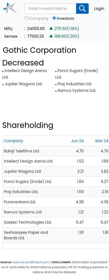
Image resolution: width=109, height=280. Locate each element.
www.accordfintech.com (31, 262)
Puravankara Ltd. (20, 202)
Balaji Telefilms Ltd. (22, 151)
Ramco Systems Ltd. (77, 90)
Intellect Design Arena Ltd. (28, 161)
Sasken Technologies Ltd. (28, 222)
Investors (65, 19)
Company (38, 19)
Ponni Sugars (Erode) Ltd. (28, 181)
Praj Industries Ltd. (75, 84)
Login (99, 8)
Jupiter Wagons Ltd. (23, 84)
